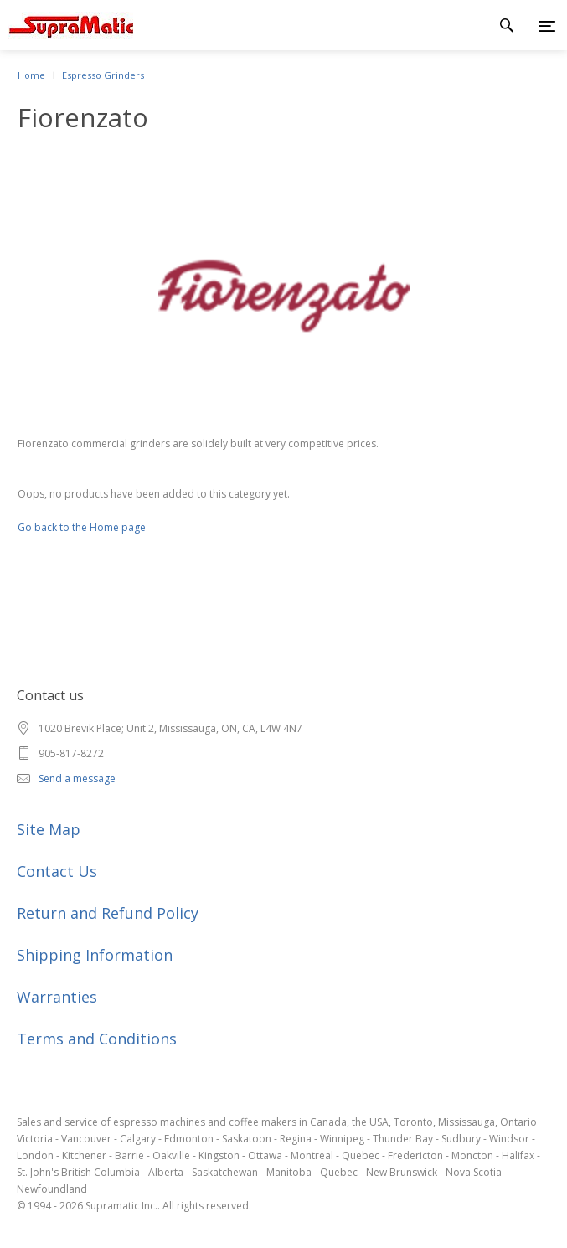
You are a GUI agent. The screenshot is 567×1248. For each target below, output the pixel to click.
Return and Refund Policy (107, 913)
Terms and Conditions (97, 1038)
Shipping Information (95, 954)
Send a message (77, 778)
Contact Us (57, 871)
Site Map (48, 829)
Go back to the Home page (82, 527)
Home (31, 75)
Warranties (57, 996)
